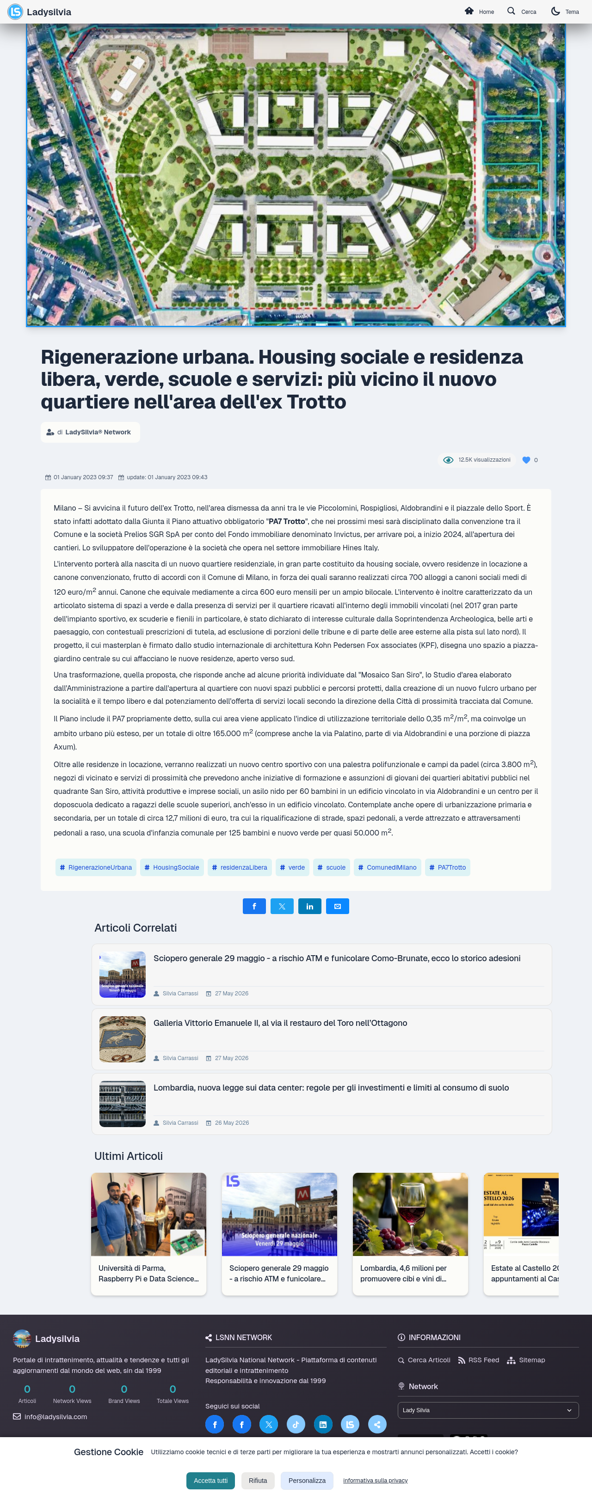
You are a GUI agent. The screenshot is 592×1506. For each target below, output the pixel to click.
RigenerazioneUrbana (96, 867)
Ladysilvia (39, 11)
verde (292, 867)
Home (465, 12)
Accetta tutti (211, 1492)
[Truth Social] (377, 1424)
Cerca (514, 12)
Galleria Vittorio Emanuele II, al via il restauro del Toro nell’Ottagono (282, 1023)
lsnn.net (420, 1444)
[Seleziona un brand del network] (488, 1411)
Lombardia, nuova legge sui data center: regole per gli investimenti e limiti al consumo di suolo (333, 1087)
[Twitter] (268, 1424)
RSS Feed (479, 1359)
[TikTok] (296, 1424)
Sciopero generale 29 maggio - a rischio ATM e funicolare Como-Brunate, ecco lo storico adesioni (339, 958)
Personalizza (307, 1492)
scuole (331, 867)
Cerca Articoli (424, 1359)
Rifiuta (258, 1492)
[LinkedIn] (323, 1424)
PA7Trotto (448, 867)
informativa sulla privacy (375, 1492)
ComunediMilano (387, 867)
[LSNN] (350, 1424)
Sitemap (526, 1359)
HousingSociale (172, 867)
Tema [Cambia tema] (562, 12)
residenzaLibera (239, 867)
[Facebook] (214, 1424)
